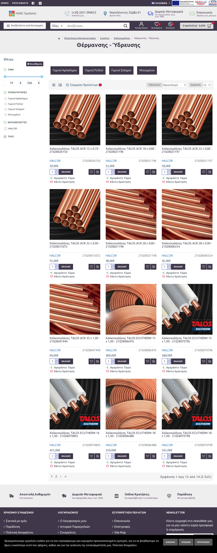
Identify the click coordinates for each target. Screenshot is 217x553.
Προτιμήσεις (203, 542)
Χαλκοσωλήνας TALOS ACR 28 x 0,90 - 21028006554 (187, 240)
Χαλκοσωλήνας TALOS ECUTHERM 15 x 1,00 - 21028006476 (130, 331)
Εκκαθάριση (36, 64)
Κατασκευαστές (17, 122)
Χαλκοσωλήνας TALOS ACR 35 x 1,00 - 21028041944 (75, 331)
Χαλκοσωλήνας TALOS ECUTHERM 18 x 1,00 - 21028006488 (130, 421)
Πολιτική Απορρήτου (125, 545)
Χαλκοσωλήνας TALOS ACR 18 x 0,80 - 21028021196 (131, 150)
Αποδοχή (186, 542)
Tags (11, 136)
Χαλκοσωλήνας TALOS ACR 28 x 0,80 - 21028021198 (131, 240)
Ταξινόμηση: (149, 85)
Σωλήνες (104, 38)
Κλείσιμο (170, 542)
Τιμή (11, 69)
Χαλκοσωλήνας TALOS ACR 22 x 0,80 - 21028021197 (187, 150)
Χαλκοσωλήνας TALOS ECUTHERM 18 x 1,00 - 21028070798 (187, 421)
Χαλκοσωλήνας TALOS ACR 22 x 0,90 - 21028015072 (75, 240)
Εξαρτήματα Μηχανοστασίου (80, 38)
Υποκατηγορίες (17, 92)
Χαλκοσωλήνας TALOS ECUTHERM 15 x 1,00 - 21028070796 (187, 331)
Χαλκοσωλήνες (122, 38)
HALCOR (55, 160)
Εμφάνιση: (197, 85)
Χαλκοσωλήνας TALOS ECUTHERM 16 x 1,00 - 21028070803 (74, 421)
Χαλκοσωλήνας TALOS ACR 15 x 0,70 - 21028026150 (75, 150)
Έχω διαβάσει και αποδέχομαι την (186, 527)
